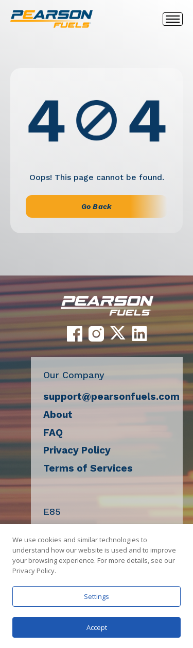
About (58, 414)
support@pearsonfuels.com (111, 396)
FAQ (53, 433)
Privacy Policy (77, 450)
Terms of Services (88, 468)
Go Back (96, 206)
